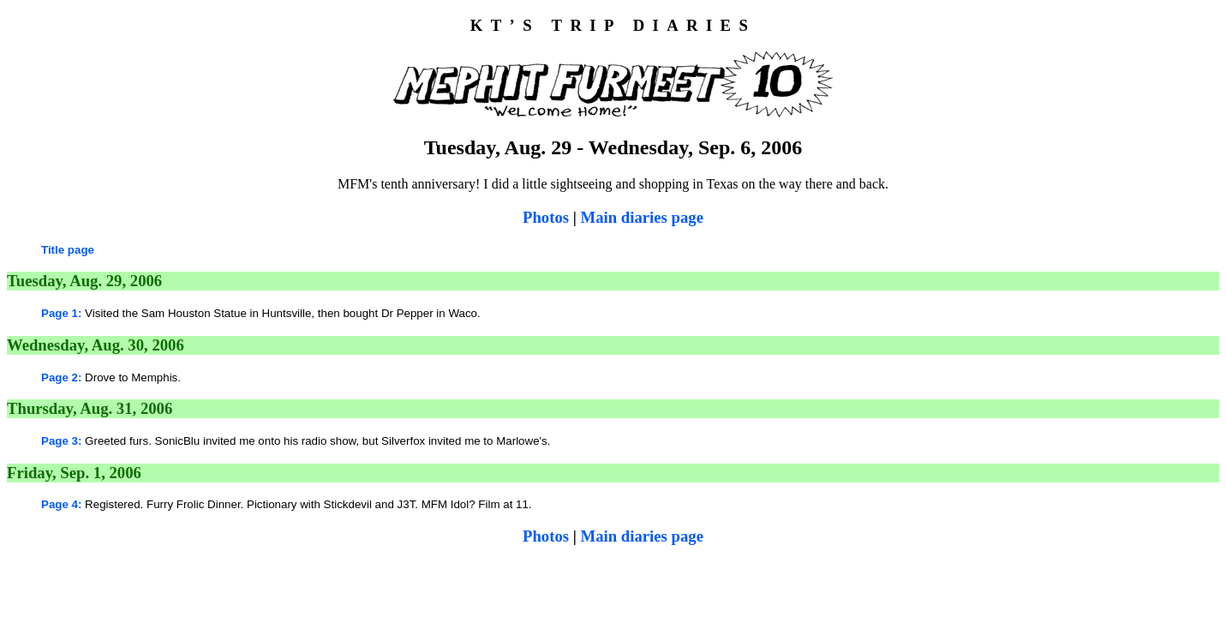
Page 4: (61, 504)
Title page (67, 249)
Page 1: (61, 313)
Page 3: (61, 440)
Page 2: (61, 377)
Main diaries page (642, 217)
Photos (546, 217)
